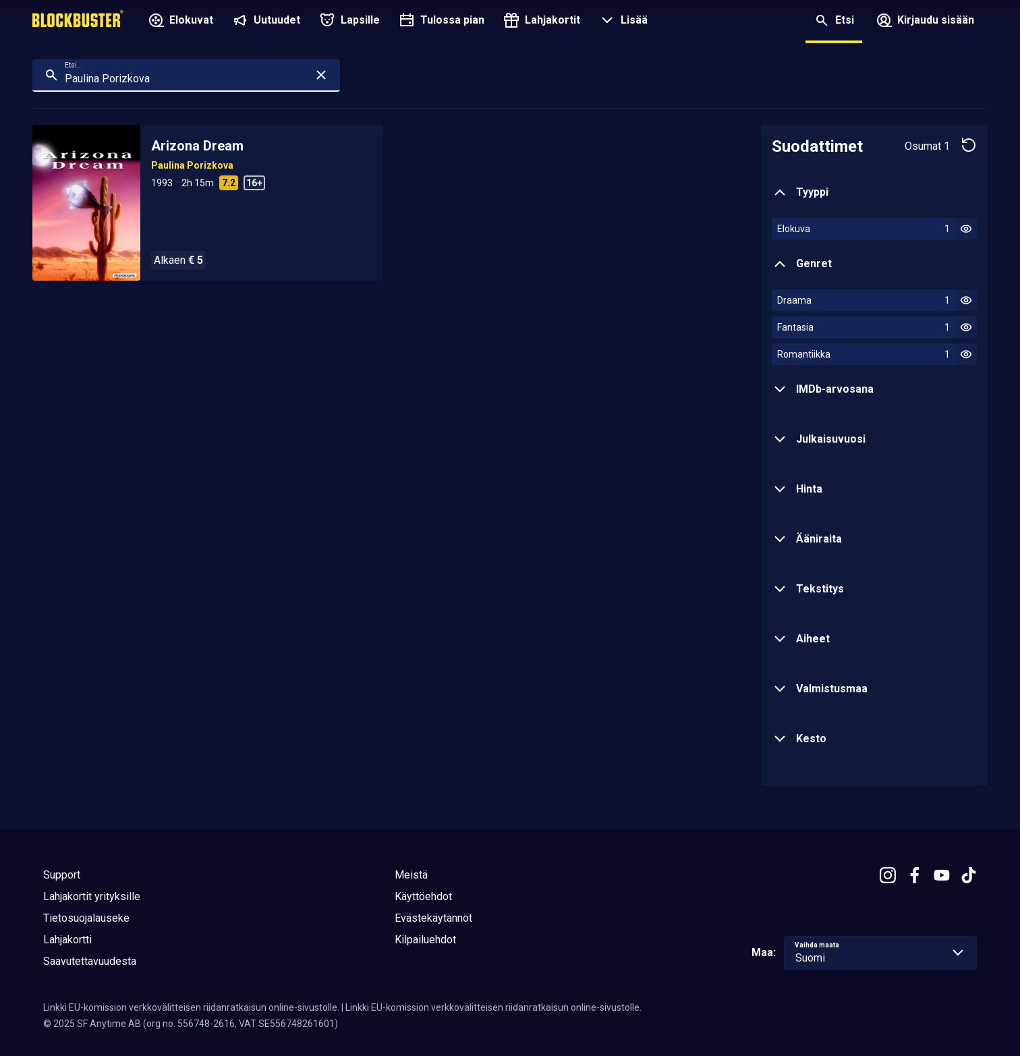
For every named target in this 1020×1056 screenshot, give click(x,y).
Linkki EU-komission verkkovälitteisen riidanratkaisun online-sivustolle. (191, 1007)
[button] (622, 21)
